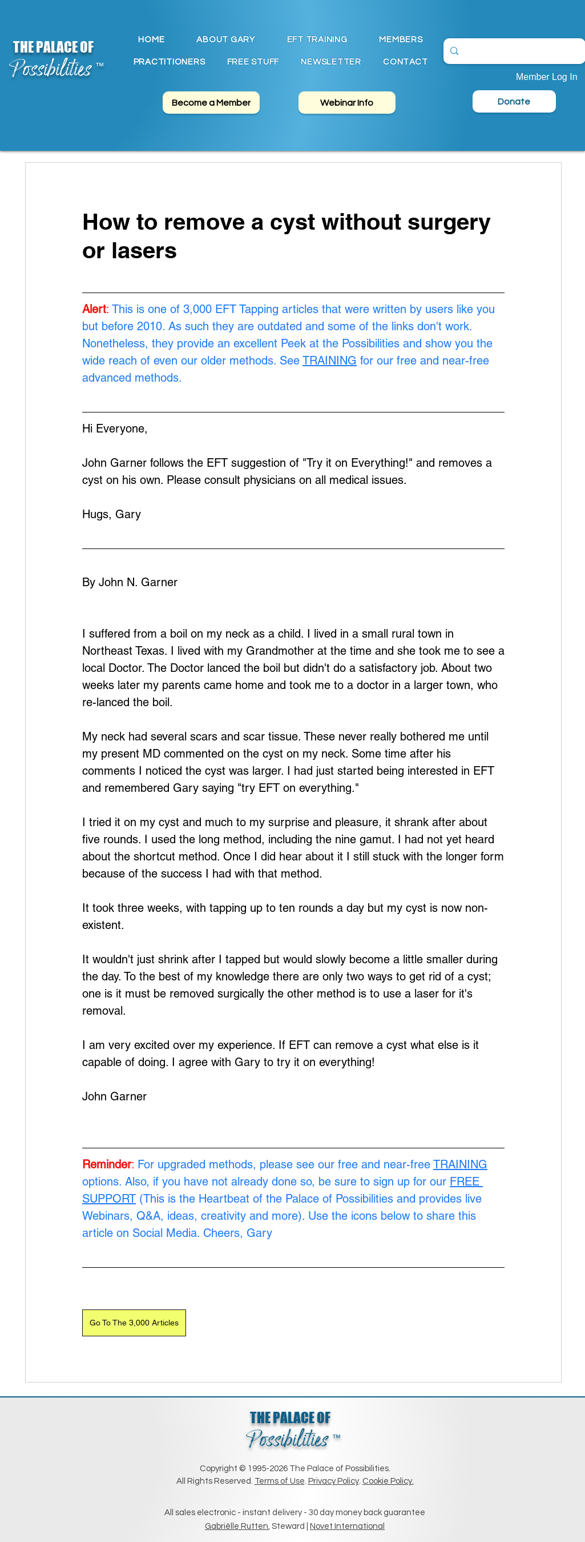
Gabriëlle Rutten (236, 1526)
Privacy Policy (333, 1481)
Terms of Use (280, 1481)
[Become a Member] (211, 102)
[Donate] (514, 101)
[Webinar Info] (347, 102)
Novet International (347, 1526)
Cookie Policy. (388, 1481)
